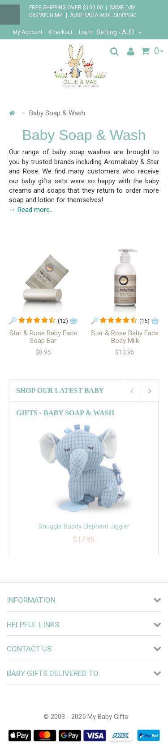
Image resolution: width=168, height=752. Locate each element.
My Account (28, 32)
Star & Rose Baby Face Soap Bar (43, 337)
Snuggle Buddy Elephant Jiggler (84, 532)
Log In (86, 32)
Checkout (61, 32)
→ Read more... (31, 210)
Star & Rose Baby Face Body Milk (125, 337)
